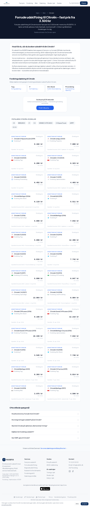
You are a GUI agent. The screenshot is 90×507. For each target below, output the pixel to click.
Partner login (40, 497)
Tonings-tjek (51, 472)
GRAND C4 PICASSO (45, 123)
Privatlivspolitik (72, 497)
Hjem (37, 13)
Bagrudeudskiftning (30, 468)
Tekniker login (29, 497)
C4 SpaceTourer (61, 123)
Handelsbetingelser (60, 497)
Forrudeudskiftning (30, 465)
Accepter (84, 504)
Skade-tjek (51, 3)
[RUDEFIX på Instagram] (70, 471)
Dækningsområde (30, 476)
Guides (59, 3)
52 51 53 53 (74, 3)
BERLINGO (21, 123)
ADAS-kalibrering (52, 465)
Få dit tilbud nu (45, 108)
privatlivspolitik (6, 505)
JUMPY (72, 123)
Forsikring (30, 3)
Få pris (84, 3)
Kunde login (18, 497)
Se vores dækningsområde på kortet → (54, 448)
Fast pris (22, 3)
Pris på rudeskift (52, 462)
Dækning (43, 3)
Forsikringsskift (29, 473)
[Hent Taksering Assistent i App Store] (45, 489)
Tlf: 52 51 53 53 (73, 462)
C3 (14, 123)
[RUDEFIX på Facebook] (73, 471)
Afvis (77, 504)
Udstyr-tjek (50, 478)
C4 (35, 123)
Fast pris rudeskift (30, 462)
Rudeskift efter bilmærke (32, 470)
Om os (51, 497)
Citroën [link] (51, 13)
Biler (36, 3)
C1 (29, 123)
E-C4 (14, 127)
